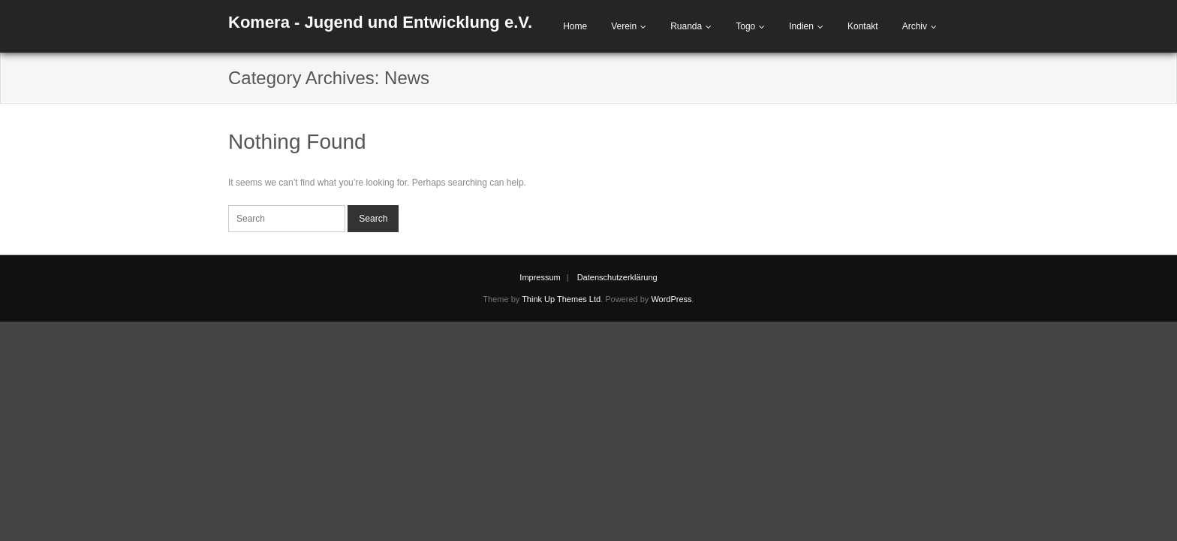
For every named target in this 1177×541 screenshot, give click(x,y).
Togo (745, 26)
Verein (624, 26)
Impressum (539, 277)
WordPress (671, 299)
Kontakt (862, 26)
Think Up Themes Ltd (561, 299)
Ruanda (686, 26)
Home (575, 26)
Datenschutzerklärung (617, 277)
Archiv (914, 26)
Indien (801, 26)
